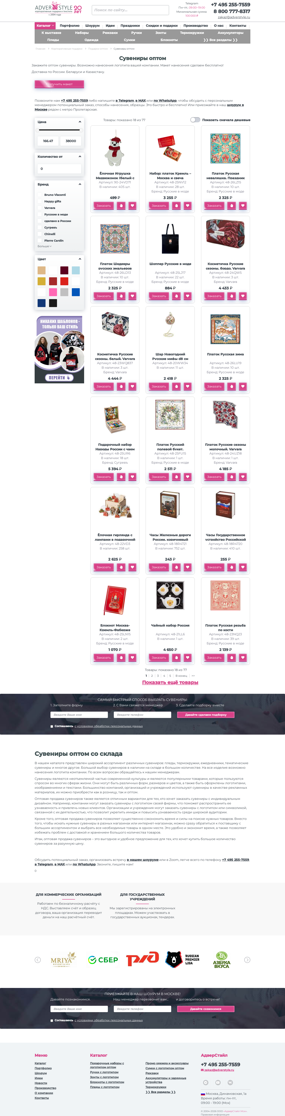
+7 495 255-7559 (230, 5)
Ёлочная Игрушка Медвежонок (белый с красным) (115, 178)
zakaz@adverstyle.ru (234, 17)
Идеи (110, 26)
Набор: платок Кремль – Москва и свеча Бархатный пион (170, 178)
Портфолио (69, 26)
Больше (43, 246)
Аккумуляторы (230, 33)
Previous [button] (38, 960)
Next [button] (247, 960)
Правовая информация (215, 1114)
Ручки (136, 33)
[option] (63, 959)
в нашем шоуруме (143, 860)
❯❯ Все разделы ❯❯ (220, 40)
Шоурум (92, 26)
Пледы (53, 40)
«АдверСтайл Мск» (235, 1111)
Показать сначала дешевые (226, 120)
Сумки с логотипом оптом (164, 1068)
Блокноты (169, 40)
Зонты (161, 33)
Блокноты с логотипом (107, 1082)
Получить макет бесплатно (59, 85)
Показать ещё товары (170, 682)
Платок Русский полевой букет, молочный (170, 449)
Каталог (45, 26)
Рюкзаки (110, 33)
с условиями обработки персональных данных (109, 726)
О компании (44, 1093)
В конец (182, 676)
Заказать (104, 206)
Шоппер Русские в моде (170, 264)
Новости (41, 1083)
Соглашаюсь (96, 726)
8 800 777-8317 (232, 11)
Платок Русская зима (225, 354)
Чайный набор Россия (170, 625)
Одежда (91, 40)
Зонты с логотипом (104, 1077)
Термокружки (192, 33)
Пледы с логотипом (104, 1087)
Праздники (130, 26)
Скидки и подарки (162, 26)
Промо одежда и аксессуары (167, 1063)
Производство (195, 26)
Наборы (82, 33)
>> (193, 676)
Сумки (129, 40)
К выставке (51, 33)
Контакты (237, 26)
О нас (218, 26)
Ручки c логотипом (104, 1072)
